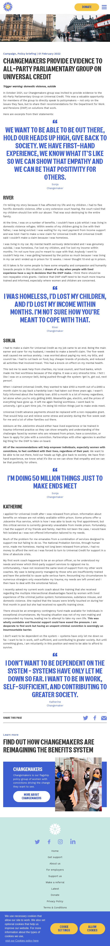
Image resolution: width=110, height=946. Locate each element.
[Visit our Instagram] (60, 841)
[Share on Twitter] (85, 718)
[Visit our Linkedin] (72, 841)
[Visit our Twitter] (37, 842)
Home (55, 850)
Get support (55, 857)
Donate (86, 7)
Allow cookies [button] (92, 928)
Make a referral (55, 882)
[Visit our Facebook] (49, 842)
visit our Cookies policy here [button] (22, 940)
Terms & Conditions (55, 907)
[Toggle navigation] (104, 7)
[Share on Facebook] (94, 718)
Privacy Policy (55, 901)
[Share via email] (104, 718)
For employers (55, 869)
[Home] (8, 7)
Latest (55, 888)
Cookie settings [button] (64, 928)
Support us (55, 876)
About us (55, 863)
